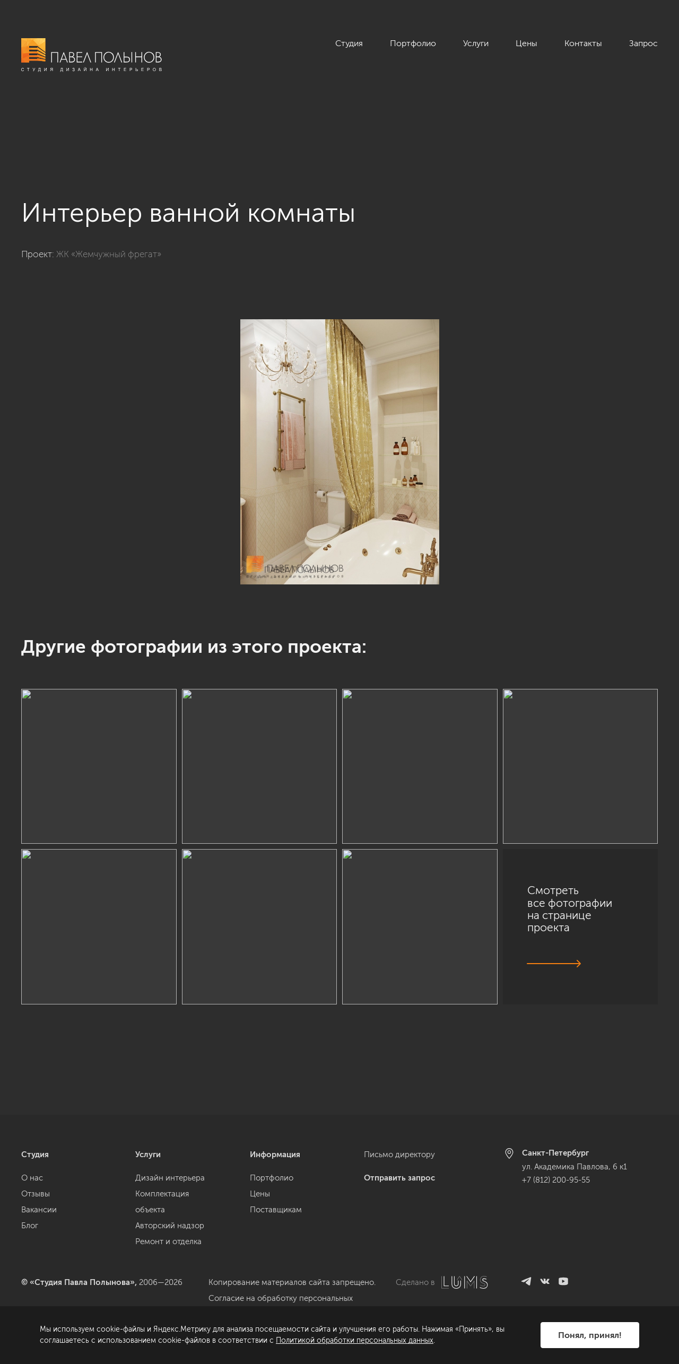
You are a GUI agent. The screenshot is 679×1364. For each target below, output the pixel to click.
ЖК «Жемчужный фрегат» (108, 195)
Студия (349, 43)
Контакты (583, 43)
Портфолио (413, 43)
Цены (526, 43)
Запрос (643, 43)
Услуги (476, 43)
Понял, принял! (590, 1335)
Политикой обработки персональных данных (354, 1340)
